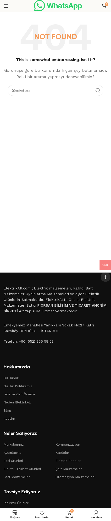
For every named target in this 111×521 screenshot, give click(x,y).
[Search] (55, 90)
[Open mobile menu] (6, 6)
